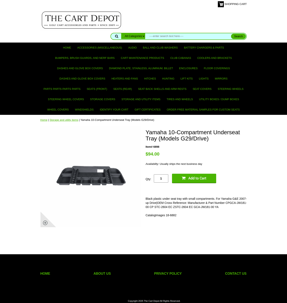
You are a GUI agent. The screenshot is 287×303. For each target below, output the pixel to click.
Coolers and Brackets (214, 57)
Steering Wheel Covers (66, 99)
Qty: (148, 179)
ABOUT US (102, 273)
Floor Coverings (217, 68)
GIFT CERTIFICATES (148, 109)
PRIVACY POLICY (168, 273)
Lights (204, 78)
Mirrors (221, 78)
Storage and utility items (140, 99)
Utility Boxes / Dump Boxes (219, 99)
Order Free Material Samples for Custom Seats (203, 109)
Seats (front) (97, 88)
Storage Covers (102, 99)
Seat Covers (202, 88)
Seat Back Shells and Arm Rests (162, 88)
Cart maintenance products (142, 57)
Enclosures (188, 68)
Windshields (84, 109)
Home (67, 47)
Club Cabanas (180, 57)
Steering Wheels (230, 88)
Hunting (168, 78)
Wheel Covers (58, 109)
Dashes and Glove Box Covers (80, 68)
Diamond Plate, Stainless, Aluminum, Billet (141, 68)
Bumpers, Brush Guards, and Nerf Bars (85, 57)
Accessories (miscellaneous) (99, 47)
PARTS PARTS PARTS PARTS (62, 88)
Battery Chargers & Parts (204, 47)
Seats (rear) (122, 88)
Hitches (150, 78)
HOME (45, 273)
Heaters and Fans (124, 78)
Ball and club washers (160, 47)
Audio (132, 47)
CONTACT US (236, 273)
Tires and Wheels (180, 99)
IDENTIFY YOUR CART (114, 109)
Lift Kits (187, 78)
